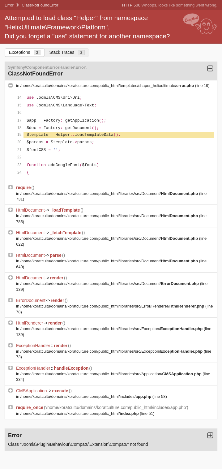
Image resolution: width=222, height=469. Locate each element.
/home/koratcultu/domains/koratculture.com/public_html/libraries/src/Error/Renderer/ (112, 306)
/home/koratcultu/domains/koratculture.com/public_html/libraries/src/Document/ (109, 193)
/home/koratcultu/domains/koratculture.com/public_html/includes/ (86, 396)
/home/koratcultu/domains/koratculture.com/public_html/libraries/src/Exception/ (112, 328)
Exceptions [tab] (25, 52)
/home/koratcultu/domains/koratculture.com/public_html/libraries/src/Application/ (111, 374)
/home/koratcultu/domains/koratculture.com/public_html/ (80, 413)
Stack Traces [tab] (67, 52)
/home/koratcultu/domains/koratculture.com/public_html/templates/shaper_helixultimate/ (107, 85)
